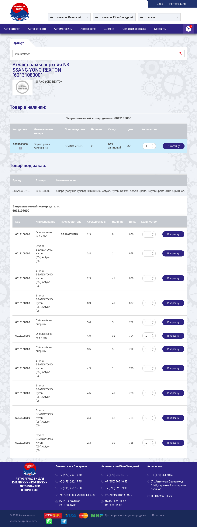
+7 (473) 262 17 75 (70, 481)
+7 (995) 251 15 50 (70, 488)
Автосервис (88, 28)
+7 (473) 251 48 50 (162, 474)
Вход (162, 3)
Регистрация (179, 3)
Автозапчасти (37, 28)
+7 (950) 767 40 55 (116, 481)
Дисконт (109, 28)
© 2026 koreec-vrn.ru (22, 515)
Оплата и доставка (134, 28)
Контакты (160, 28)
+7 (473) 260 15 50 (70, 474)
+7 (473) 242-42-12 (116, 474)
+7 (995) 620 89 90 (116, 488)
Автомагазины (63, 28)
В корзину (174, 146)
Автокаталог (12, 28)
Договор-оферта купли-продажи (125, 515)
